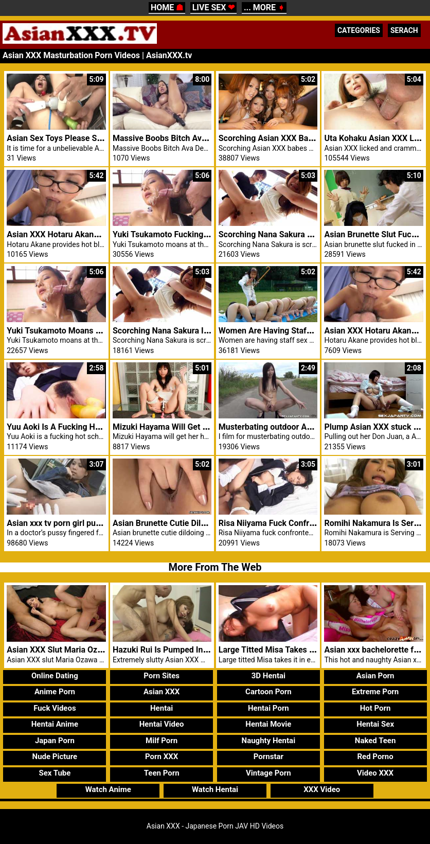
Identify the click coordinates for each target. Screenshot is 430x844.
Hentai (161, 708)
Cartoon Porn (268, 691)
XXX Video (321, 789)
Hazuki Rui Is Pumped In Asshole (174, 650)
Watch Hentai (215, 789)
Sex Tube (54, 773)
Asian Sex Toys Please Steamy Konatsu (79, 138)
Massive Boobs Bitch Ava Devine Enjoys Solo (195, 138)
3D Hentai (268, 675)
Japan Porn (55, 740)
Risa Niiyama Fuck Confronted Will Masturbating (308, 523)
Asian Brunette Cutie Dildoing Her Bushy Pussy (199, 523)
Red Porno (375, 756)
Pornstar (268, 756)
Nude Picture (55, 756)
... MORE (264, 7)
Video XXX (375, 773)
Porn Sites (162, 675)
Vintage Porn (268, 773)
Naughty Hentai (269, 740)
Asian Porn (375, 675)
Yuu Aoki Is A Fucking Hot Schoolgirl (74, 427)
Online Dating (54, 675)
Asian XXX (162, 691)
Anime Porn (54, 691)
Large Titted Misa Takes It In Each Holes (293, 650)
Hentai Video (161, 724)
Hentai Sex (375, 724)
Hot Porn (375, 708)
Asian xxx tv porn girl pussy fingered (74, 523)
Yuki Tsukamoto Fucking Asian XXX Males (190, 234)
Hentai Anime (54, 724)
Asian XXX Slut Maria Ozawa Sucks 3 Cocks (87, 650)
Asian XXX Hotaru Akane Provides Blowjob (85, 234)
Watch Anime (108, 789)
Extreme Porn (375, 691)
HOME (167, 7)
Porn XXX (161, 756)
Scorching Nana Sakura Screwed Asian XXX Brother (314, 234)
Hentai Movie (268, 724)
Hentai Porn (268, 708)
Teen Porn (162, 773)
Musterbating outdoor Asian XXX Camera (295, 427)
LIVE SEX (213, 7)
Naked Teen (375, 740)
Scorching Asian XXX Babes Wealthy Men (295, 138)
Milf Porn (161, 740)
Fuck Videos (54, 708)
